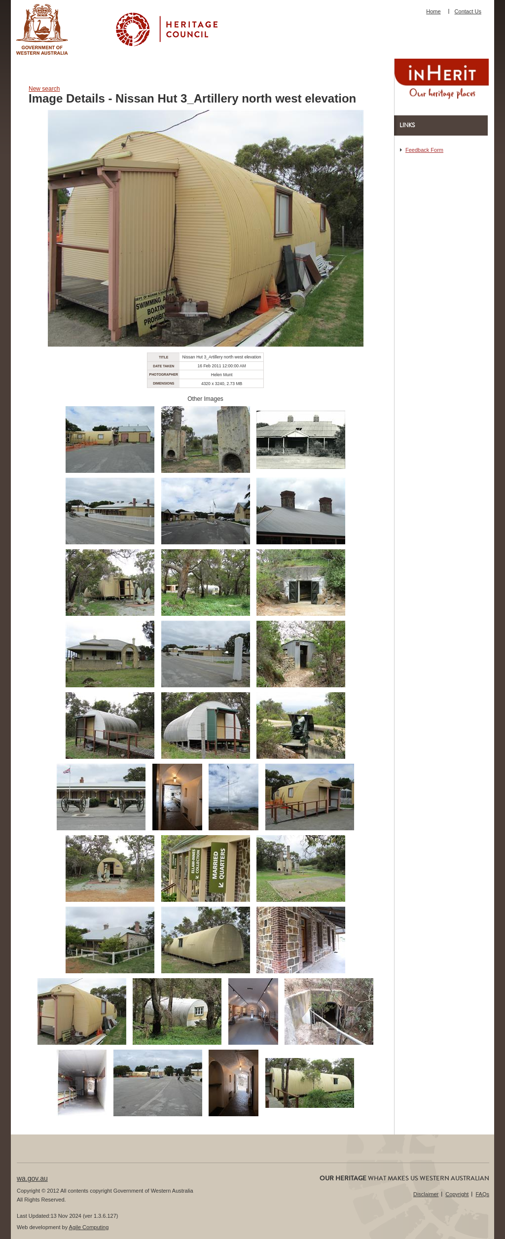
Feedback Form (424, 150)
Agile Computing (89, 1227)
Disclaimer (425, 1194)
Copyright (457, 1194)
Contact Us (468, 11)
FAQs (482, 1194)
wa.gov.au (32, 1178)
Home (433, 11)
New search (44, 88)
